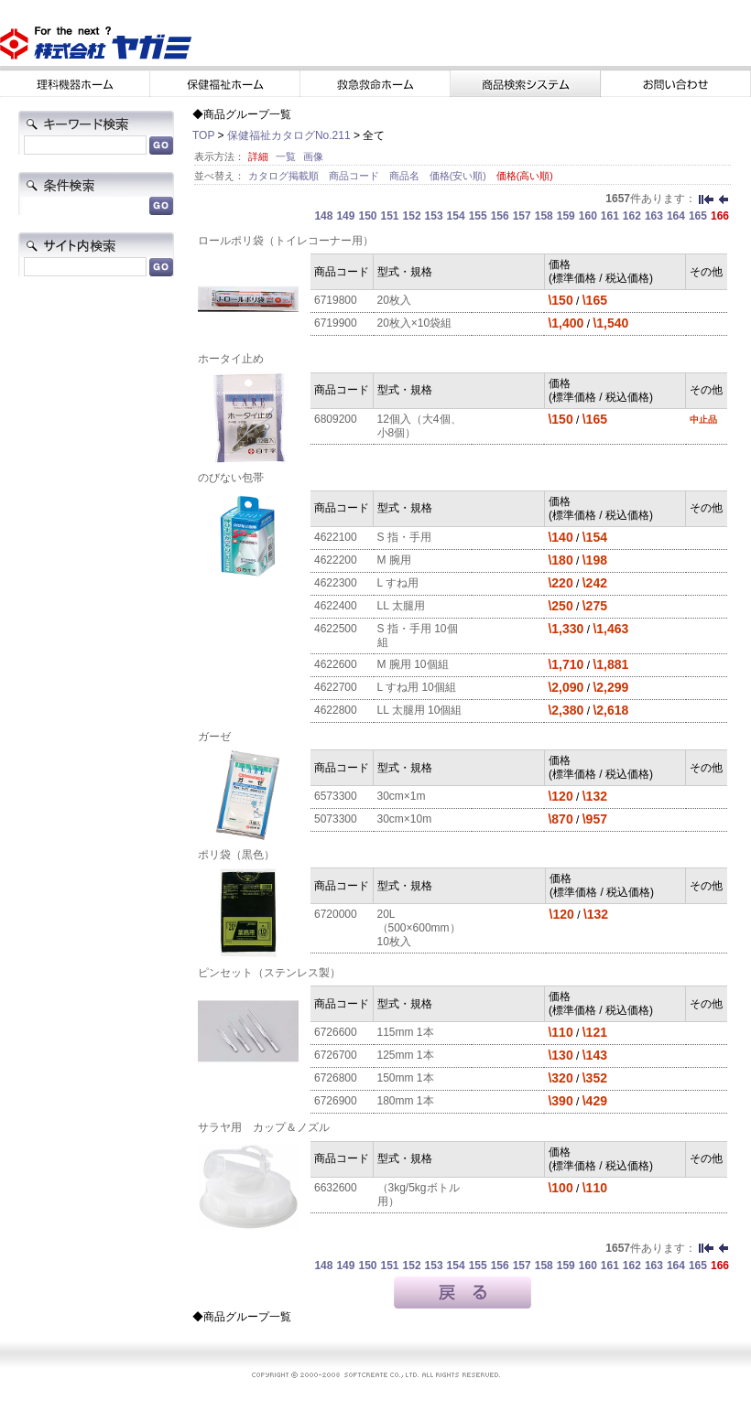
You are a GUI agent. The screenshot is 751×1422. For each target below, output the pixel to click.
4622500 (335, 628)
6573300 (335, 796)
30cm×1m (401, 796)
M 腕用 (394, 560)
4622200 (335, 560)
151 (390, 216)
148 (323, 216)
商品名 (405, 175)
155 (478, 216)
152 (412, 216)
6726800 (335, 1078)
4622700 (335, 687)
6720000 (335, 914)
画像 (313, 156)
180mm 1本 (405, 1100)
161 (610, 216)
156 (500, 216)
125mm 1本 (405, 1055)
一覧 (286, 156)
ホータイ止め (231, 358)
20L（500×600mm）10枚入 (419, 928)
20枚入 (394, 300)
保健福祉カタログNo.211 (289, 135)
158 (544, 216)
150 (367, 216)
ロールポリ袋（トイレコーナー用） (286, 240)
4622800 (335, 710)
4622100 (335, 537)
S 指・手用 (404, 537)
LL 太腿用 (401, 605)
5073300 (335, 819)
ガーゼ (214, 736)
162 (632, 216)
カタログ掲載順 (284, 175)
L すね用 (398, 582)
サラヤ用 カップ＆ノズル (264, 1127)
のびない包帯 (231, 477)
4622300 (335, 582)
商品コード (355, 175)
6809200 (335, 419)
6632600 (335, 1187)
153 (434, 216)
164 (676, 216)
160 (588, 216)
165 (698, 216)
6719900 (335, 323)
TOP (203, 135)
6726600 (335, 1032)
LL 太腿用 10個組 (420, 710)
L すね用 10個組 (416, 687)
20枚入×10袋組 (414, 323)
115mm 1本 (405, 1032)
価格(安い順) (459, 175)
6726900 (335, 1100)
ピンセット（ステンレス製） (269, 972)
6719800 (335, 300)
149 (345, 216)
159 (566, 216)
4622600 (335, 664)
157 (522, 216)
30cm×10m (404, 819)
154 (456, 216)
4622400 (335, 605)
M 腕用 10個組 (413, 664)
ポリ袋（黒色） (236, 854)
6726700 (335, 1055)
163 (654, 216)
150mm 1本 (405, 1078)
